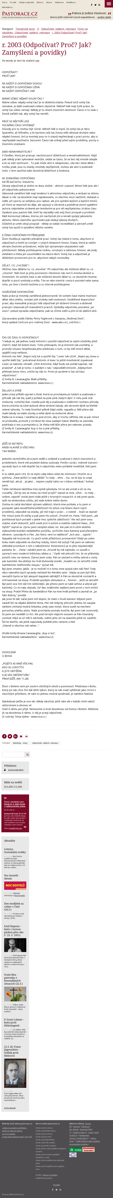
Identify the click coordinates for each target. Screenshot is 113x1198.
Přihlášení (10, 765)
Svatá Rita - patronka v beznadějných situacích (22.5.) (13, 979)
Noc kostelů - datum (11, 877)
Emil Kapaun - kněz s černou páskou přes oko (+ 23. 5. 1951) (13, 930)
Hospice (76, 1126)
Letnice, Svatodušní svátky (15, 850)
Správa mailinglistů (15, 770)
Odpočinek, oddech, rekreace (58, 28)
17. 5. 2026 (17, 786)
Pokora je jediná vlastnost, (89, 13)
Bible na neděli (13, 782)
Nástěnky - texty (20, 743)
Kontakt (56, 1185)
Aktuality (9, 840)
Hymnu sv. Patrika (49, 1175)
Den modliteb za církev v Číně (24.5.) (14, 906)
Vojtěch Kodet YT (80, 1132)
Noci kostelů (20, 895)
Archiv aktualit (10, 1108)
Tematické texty (25, 28)
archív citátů (104, 17)
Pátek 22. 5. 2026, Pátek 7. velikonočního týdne (14, 805)
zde (37, 60)
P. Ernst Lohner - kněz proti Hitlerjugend (14, 1022)
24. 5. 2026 (8, 786)
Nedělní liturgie (15, 828)
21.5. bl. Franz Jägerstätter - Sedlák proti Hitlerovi (12, 1051)
